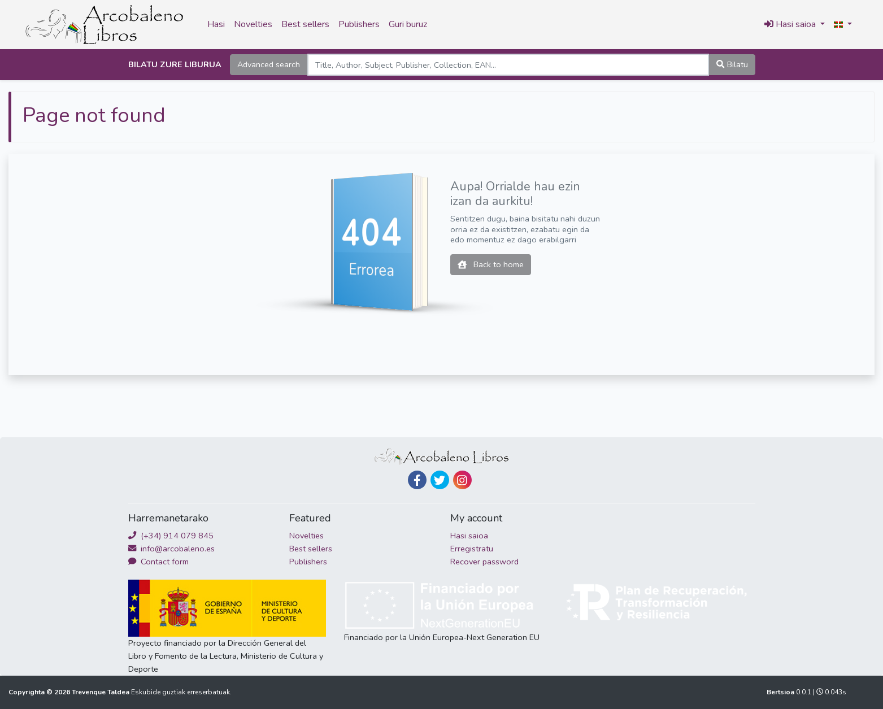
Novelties (253, 24)
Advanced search (268, 64)
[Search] (508, 64)
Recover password (484, 561)
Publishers (359, 24)
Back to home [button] (491, 264)
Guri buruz (408, 24)
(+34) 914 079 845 (171, 535)
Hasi (216, 24)
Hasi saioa (469, 535)
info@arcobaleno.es (171, 548)
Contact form (158, 561)
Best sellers (305, 24)
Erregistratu (471, 548)
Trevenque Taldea (101, 692)
